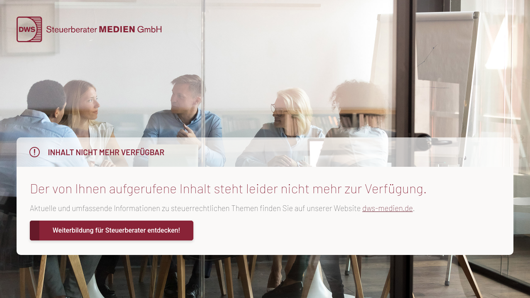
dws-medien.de (387, 208)
